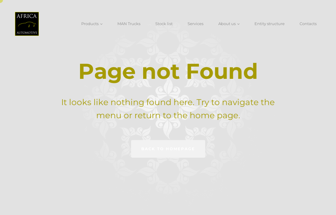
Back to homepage (168, 148)
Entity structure (269, 23)
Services (195, 23)
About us (227, 23)
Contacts (308, 23)
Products (90, 23)
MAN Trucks (128, 23)
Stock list (164, 23)
